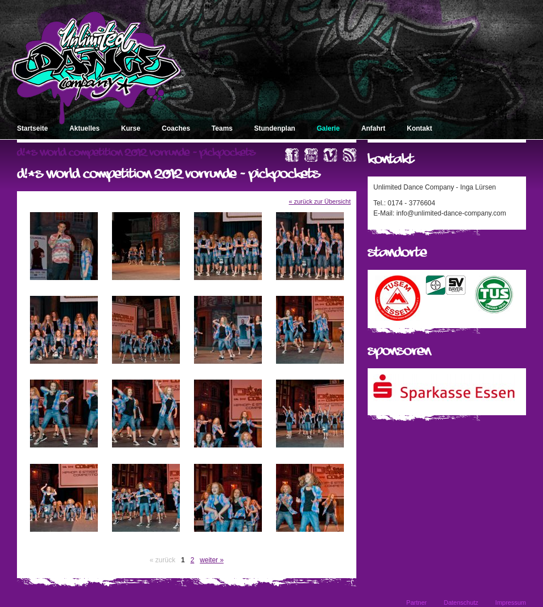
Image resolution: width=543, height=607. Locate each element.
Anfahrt (373, 128)
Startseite (32, 128)
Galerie (328, 128)
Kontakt (419, 128)
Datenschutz (460, 602)
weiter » (211, 560)
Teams (222, 128)
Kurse (130, 128)
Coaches (176, 128)
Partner (416, 602)
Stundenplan (274, 128)
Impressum (510, 602)
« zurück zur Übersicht (320, 201)
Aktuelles (85, 128)
